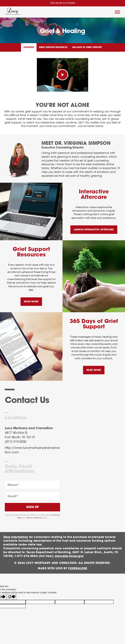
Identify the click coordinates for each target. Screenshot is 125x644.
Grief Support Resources (53, 47)
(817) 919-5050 (67, 3)
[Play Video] (62, 74)
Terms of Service (34, 518)
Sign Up (32, 507)
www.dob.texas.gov (69, 556)
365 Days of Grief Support (87, 47)
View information (15, 537)
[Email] (32, 496)
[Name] (32, 484)
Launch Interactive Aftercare (94, 229)
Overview (28, 47)
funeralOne (77, 568)
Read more (33, 300)
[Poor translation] (12, 595)
